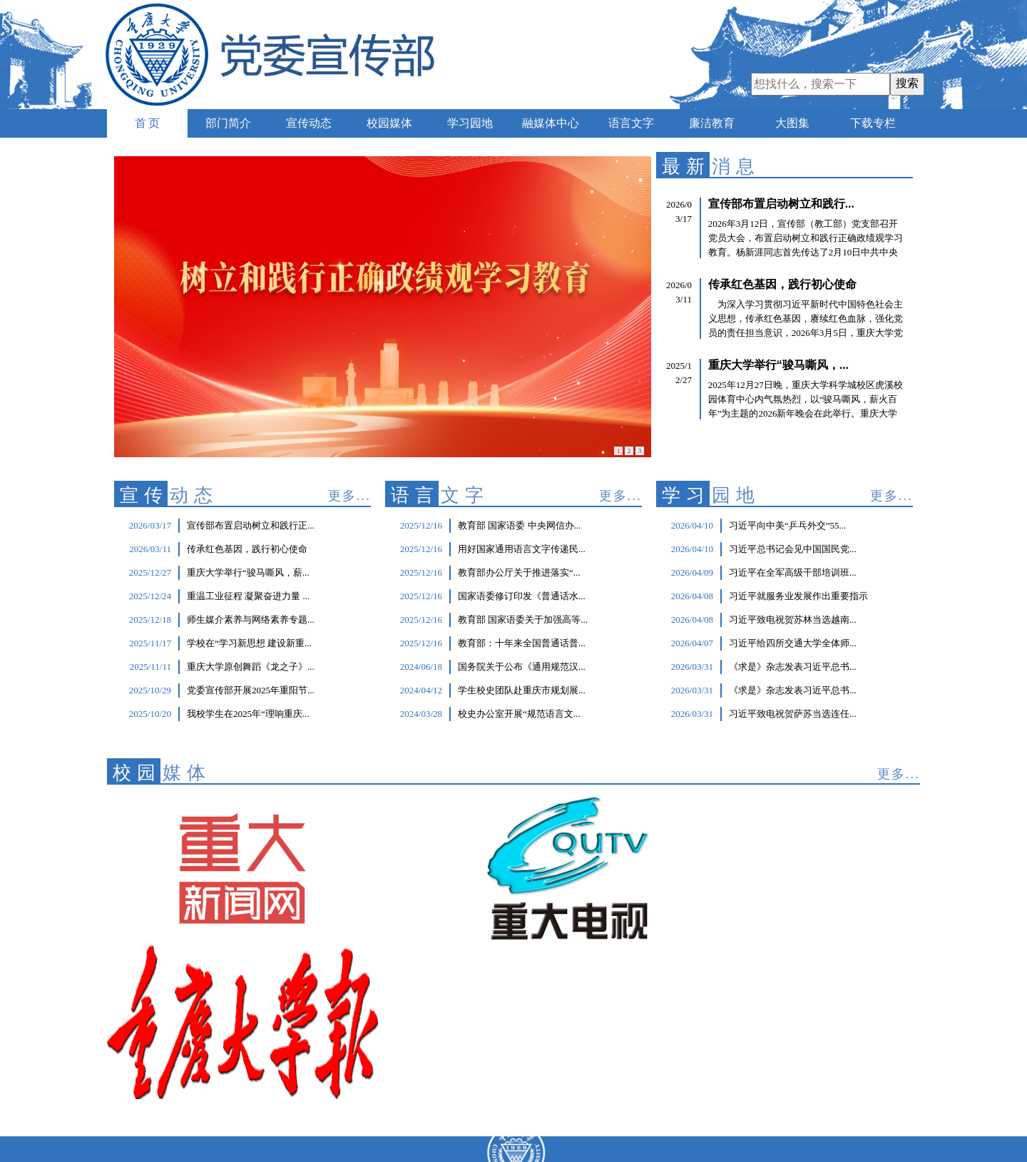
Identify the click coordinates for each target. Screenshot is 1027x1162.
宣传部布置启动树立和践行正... (251, 525)
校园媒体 (389, 123)
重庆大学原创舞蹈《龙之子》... (251, 666)
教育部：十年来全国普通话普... (522, 643)
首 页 (147, 123)
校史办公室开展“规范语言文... (519, 713)
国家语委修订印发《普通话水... (522, 596)
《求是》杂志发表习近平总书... (793, 666)
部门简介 (228, 123)
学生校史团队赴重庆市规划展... (522, 690)
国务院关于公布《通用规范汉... (522, 666)
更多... (349, 496)
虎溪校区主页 (350, 1083)
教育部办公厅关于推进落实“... (519, 572)
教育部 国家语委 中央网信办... (519, 525)
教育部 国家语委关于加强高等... (523, 619)
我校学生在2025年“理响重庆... (248, 713)
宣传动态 (309, 123)
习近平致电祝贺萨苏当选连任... (793, 713)
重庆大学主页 (350, 1054)
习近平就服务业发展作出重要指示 (798, 596)
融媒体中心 (550, 123)
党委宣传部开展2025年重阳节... (251, 690)
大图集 (792, 123)
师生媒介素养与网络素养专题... (251, 619)
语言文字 (631, 123)
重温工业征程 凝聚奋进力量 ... (248, 596)
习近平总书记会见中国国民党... (793, 549)
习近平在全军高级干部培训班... (793, 572)
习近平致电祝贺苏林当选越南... (793, 619)
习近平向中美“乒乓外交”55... (787, 525)
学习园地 (470, 123)
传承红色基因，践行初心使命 (247, 549)
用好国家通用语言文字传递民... (522, 549)
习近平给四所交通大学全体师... (793, 643)
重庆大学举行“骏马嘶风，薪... (248, 572)
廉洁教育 (712, 123)
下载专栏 (873, 123)
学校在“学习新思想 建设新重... (249, 643)
